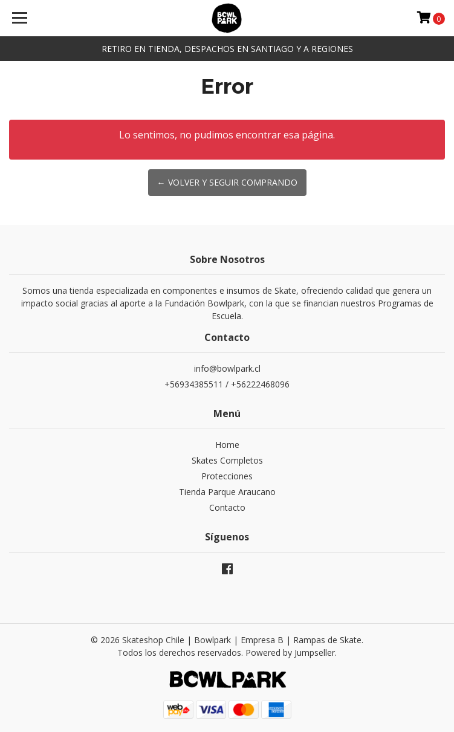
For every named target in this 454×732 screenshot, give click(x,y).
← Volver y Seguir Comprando (227, 182)
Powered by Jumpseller (290, 652)
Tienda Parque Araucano (227, 491)
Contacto (227, 507)
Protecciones (227, 476)
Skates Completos (227, 460)
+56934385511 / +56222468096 (227, 384)
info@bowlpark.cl (227, 368)
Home (227, 444)
